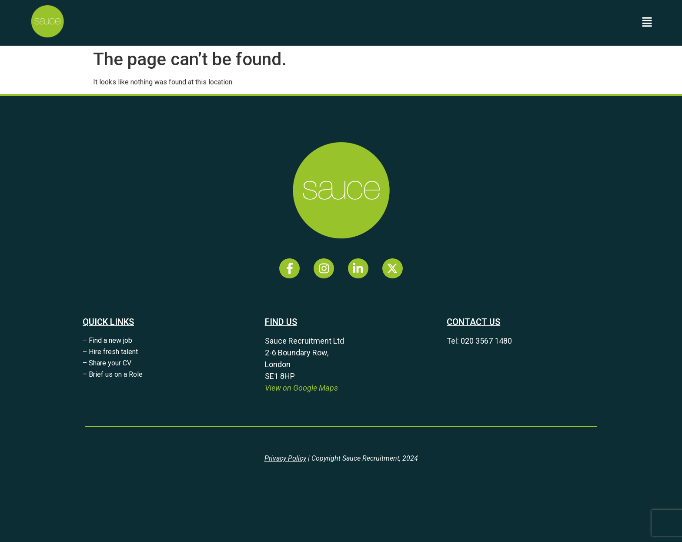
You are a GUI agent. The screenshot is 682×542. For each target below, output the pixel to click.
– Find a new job (107, 340)
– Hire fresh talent (110, 352)
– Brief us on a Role (113, 374)
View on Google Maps (301, 387)
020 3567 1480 (486, 340)
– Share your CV (107, 363)
